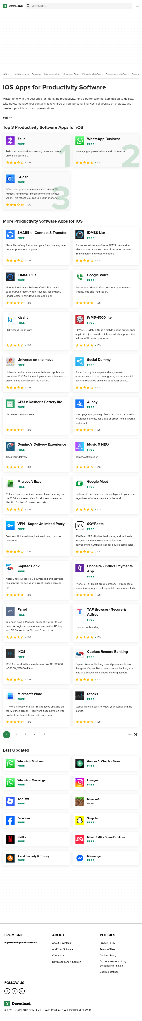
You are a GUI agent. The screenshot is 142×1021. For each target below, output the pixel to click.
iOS (6, 74)
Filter (8, 117)
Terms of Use (107, 949)
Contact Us (58, 955)
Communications (52, 74)
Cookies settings (109, 971)
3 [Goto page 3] (25, 734)
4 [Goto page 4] (35, 734)
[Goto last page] (132, 734)
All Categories (22, 74)
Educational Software (92, 74)
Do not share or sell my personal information (113, 963)
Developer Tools (71, 74)
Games (135, 74)
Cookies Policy (108, 955)
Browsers (36, 74)
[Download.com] (13, 6)
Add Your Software (62, 949)
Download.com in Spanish (66, 961)
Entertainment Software (117, 74)
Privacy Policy (107, 942)
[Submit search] (28, 6)
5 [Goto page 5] (44, 734)
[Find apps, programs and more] (78, 6)
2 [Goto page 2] (16, 734)
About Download (61, 942)
